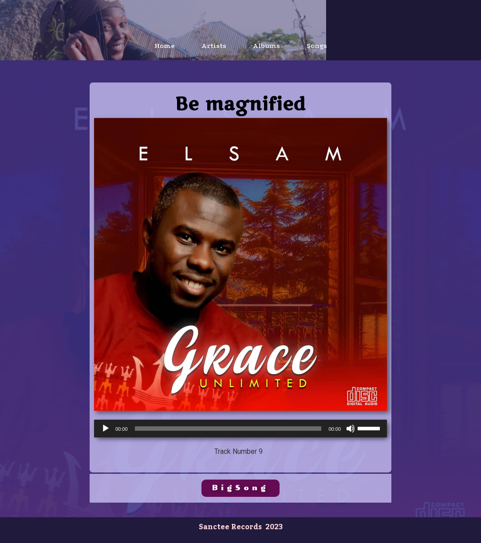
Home (164, 46)
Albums (266, 46)
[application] (240, 428)
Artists (213, 46)
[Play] (105, 428)
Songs (317, 46)
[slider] (228, 428)
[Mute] (350, 428)
